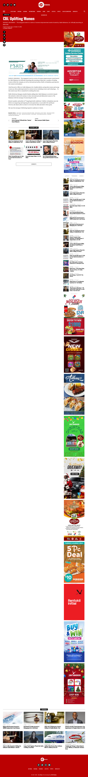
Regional (25, 11)
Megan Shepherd (8, 28)
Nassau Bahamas (26, 114)
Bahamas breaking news (28, 113)
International (32, 11)
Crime (44, 11)
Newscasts (75, 11)
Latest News (13, 11)
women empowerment (14, 115)
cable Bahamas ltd (13, 114)
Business (39, 11)
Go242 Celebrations (66, 11)
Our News (34, 114)
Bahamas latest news (41, 113)
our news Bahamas (42, 114)
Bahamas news (50, 113)
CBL (20, 114)
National (19, 11)
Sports (59, 11)
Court (48, 11)
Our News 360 (44, 15)
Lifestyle (53, 11)
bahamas (19, 113)
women (49, 114)
